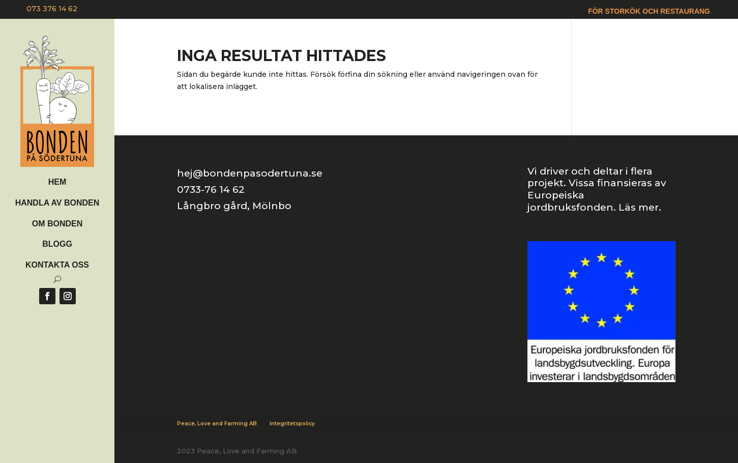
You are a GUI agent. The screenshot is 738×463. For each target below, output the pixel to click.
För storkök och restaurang (649, 11)
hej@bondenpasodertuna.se (249, 173)
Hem (57, 182)
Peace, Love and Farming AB (217, 423)
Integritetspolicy (292, 423)
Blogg (57, 244)
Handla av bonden (57, 202)
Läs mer (638, 207)
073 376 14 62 (51, 8)
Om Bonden (57, 223)
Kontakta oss (57, 265)
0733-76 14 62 (211, 189)
